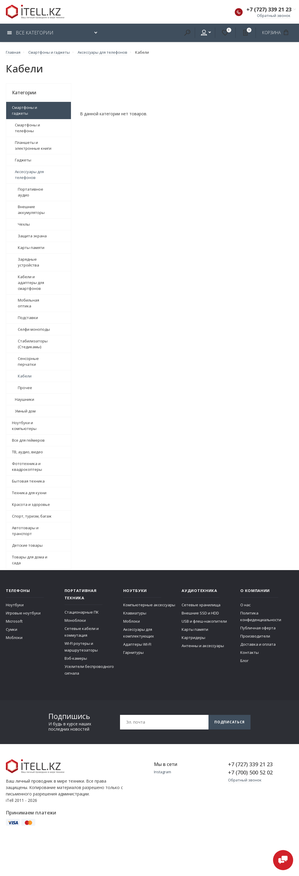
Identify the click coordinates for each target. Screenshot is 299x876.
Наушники (24, 399)
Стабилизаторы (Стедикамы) (33, 343)
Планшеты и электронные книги (33, 145)
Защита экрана (32, 235)
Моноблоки (75, 620)
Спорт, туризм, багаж (31, 515)
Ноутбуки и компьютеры (24, 425)
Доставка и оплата (258, 644)
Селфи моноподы (34, 329)
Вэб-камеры (76, 658)
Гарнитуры (133, 652)
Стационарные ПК (82, 611)
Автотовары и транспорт (25, 530)
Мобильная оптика (28, 302)
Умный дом (25, 410)
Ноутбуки (15, 604)
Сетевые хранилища (201, 604)
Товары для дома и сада (29, 559)
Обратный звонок (273, 15)
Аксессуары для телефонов (29, 174)
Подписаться (229, 721)
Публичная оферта (258, 627)
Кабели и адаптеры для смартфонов (31, 282)
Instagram (163, 771)
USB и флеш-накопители (204, 621)
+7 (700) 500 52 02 (250, 772)
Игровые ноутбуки (23, 612)
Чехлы (24, 224)
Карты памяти (31, 247)
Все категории (30, 32)
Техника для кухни (29, 492)
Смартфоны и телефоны (27, 127)
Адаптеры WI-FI (137, 644)
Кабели (25, 375)
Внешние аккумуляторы (31, 209)
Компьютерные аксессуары (149, 604)
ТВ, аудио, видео (27, 451)
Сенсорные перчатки (28, 361)
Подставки (28, 317)
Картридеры (193, 637)
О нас (245, 604)
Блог (244, 660)
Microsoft (14, 621)
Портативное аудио (30, 191)
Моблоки (14, 637)
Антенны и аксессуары (203, 645)
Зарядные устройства (28, 261)
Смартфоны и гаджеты (24, 110)
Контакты (249, 652)
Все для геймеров (28, 440)
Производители (255, 635)
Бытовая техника (28, 480)
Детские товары (27, 545)
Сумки (11, 629)
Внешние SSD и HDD (200, 612)
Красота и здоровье (31, 504)
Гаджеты (23, 159)
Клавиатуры (134, 612)
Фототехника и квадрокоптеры (27, 466)
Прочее (25, 387)
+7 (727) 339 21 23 (268, 10)
